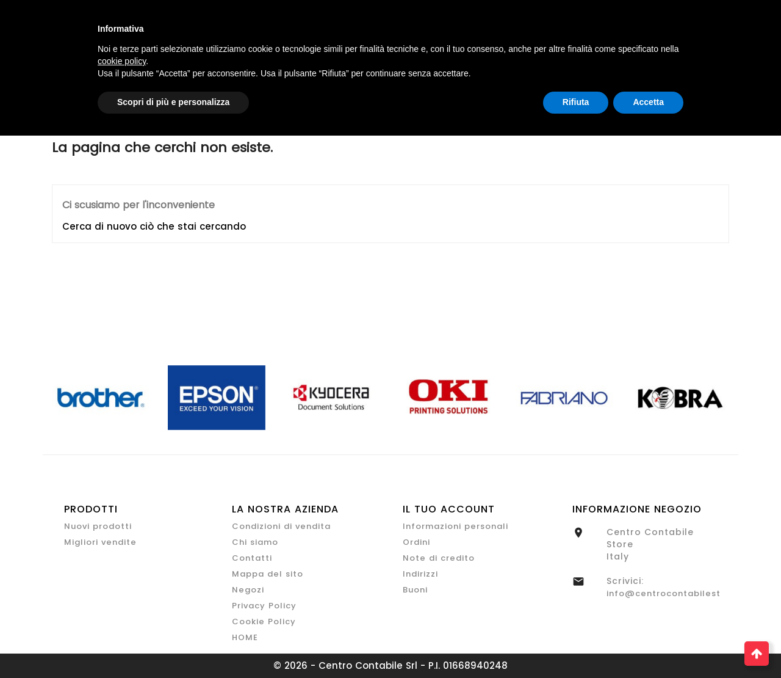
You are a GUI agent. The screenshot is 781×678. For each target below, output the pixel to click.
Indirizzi (420, 574)
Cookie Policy (264, 621)
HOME (245, 637)
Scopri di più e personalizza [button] (173, 102)
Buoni (415, 590)
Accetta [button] (648, 102)
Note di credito (439, 558)
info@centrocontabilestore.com (682, 593)
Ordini (416, 542)
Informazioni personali (455, 526)
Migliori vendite (100, 542)
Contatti (252, 558)
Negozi (248, 590)
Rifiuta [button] (576, 102)
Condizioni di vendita (281, 526)
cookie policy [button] (122, 61)
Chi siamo (255, 542)
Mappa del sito (267, 574)
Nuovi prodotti (98, 526)
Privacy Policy (264, 605)
